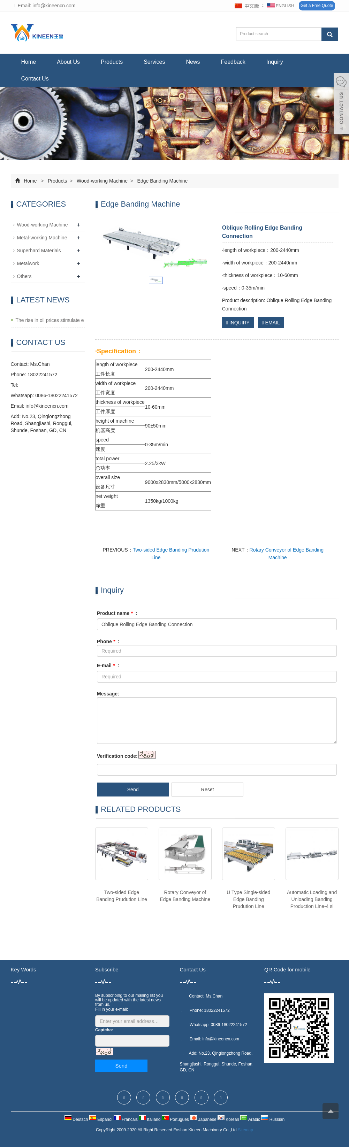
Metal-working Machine (42, 237)
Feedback (233, 62)
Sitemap (245, 1129)
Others (24, 276)
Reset (207, 789)
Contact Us (35, 79)
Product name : (117, 613)
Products (112, 62)
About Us (68, 62)
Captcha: (104, 1029)
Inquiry (274, 62)
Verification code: (117, 756)
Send (133, 789)
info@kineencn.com (46, 406)
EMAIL (271, 322)
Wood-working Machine (102, 181)
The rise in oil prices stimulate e (50, 320)
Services (154, 62)
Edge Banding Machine (162, 181)
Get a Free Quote (317, 5)
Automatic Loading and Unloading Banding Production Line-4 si (312, 899)
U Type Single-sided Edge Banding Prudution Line (248, 899)
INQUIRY (238, 322)
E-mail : (108, 665)
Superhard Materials (39, 250)
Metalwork (28, 263)
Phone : (108, 641)
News (193, 62)
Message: (108, 693)
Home (28, 62)
